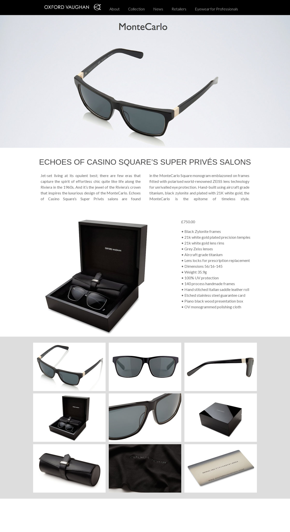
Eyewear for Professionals (216, 9)
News (158, 9)
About (114, 9)
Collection (136, 9)
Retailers (179, 9)
